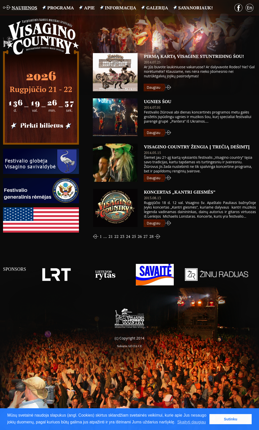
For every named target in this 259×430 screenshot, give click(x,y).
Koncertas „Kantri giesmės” (179, 192)
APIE (89, 8)
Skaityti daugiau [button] (191, 422)
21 (111, 236)
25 (134, 236)
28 (151, 236)
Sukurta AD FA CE (129, 346)
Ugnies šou (157, 101)
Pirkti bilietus (41, 125)
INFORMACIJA (120, 8)
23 (122, 236)
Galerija (157, 8)
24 (128, 236)
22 (116, 236)
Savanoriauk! (195, 8)
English (250, 8)
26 (140, 236)
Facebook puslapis (238, 8)
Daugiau (153, 87)
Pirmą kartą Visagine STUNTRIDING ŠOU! (194, 56)
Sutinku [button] (230, 419)
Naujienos (24, 8)
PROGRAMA (60, 8)
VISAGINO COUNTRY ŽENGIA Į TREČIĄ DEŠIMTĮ (197, 147)
